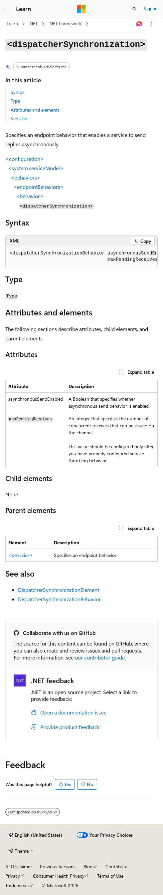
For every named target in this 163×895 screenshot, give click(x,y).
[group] (81, 256)
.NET (33, 23)
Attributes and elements (35, 110)
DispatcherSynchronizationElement (58, 589)
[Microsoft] (81, 9)
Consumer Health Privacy (58, 876)
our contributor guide (100, 657)
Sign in (151, 8)
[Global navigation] (6, 9)
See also (19, 118)
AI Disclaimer (18, 866)
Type (15, 101)
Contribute (116, 866)
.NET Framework (65, 23)
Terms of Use (110, 876)
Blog (87, 866)
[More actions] (152, 24)
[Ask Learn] (139, 24)
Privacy (12, 876)
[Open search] (134, 9)
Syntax (17, 92)
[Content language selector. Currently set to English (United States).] (35, 835)
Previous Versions (58, 866)
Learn (12, 23)
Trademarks (17, 885)
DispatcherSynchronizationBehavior (59, 599)
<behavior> (20, 555)
